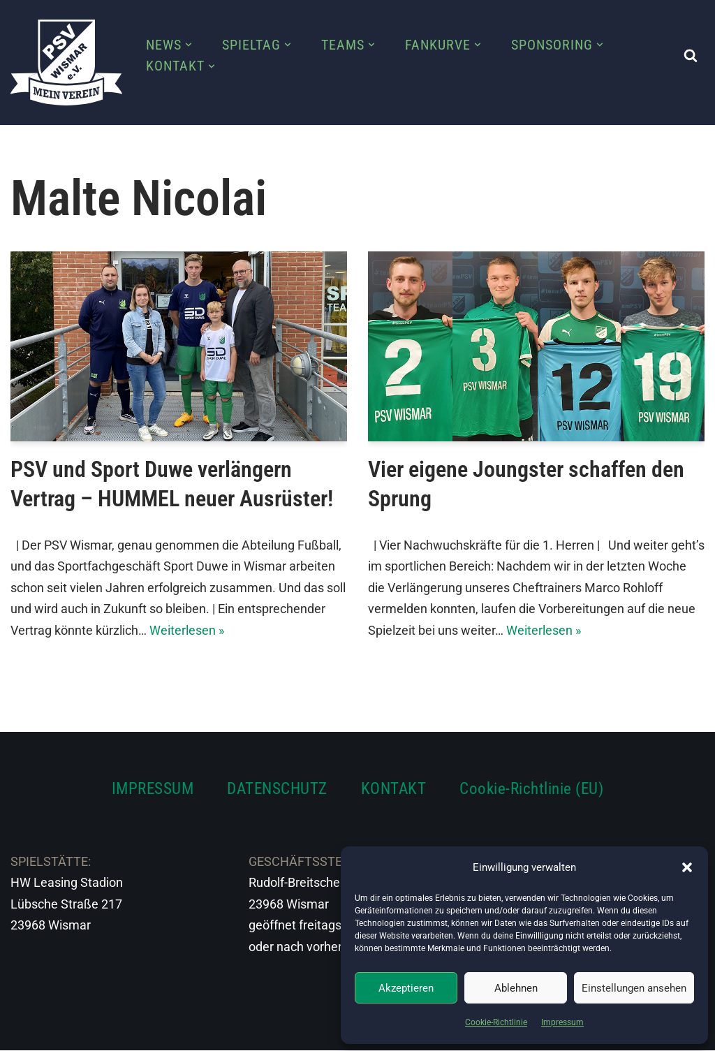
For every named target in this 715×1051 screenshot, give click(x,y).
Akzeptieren (406, 988)
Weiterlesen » (186, 630)
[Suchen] (691, 55)
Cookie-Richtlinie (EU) (531, 789)
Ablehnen (516, 988)
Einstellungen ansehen (634, 988)
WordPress (165, 1031)
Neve (25, 1031)
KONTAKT (394, 789)
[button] (687, 867)
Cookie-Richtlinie (496, 1022)
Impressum (562, 1022)
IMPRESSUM (153, 789)
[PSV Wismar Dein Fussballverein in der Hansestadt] (66, 62)
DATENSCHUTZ (277, 789)
